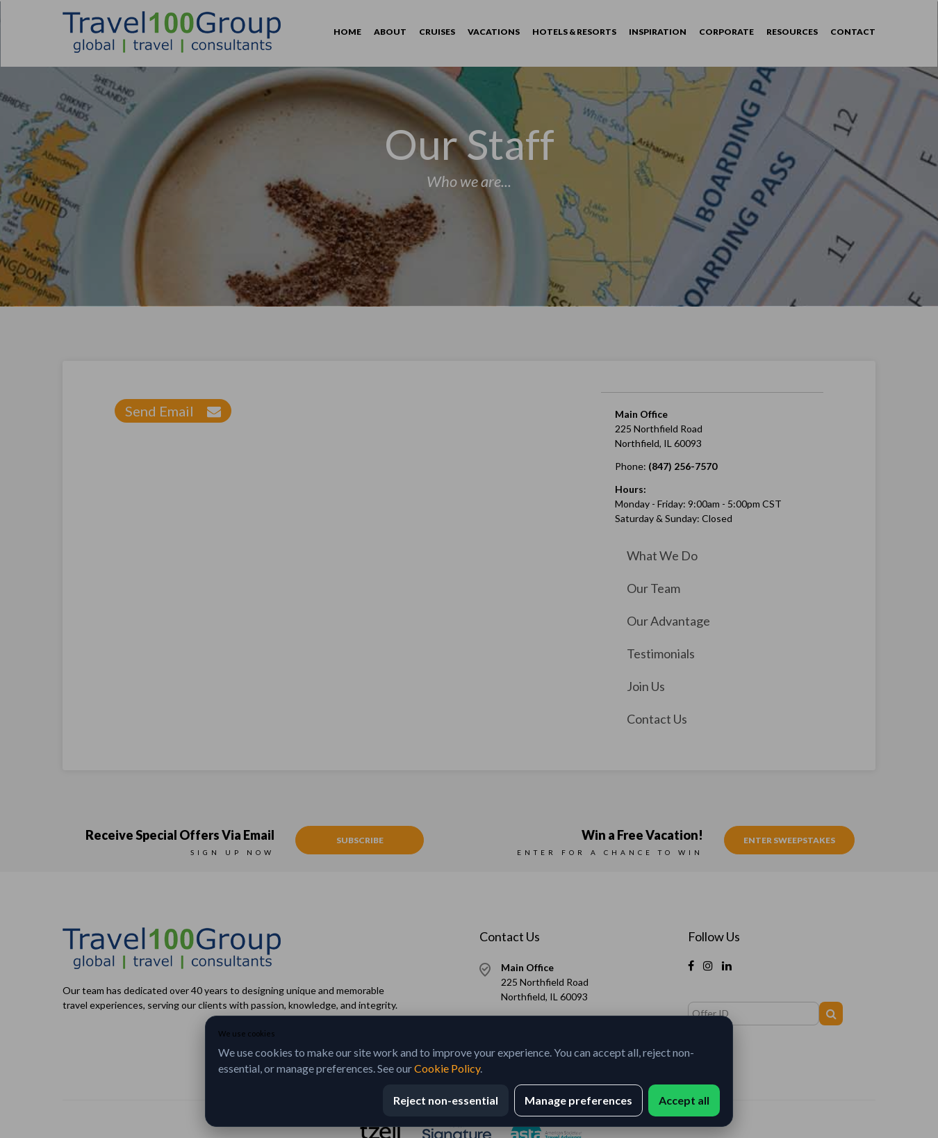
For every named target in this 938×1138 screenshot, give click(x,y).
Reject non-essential (445, 1100)
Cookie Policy (447, 1068)
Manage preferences (578, 1100)
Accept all (684, 1100)
